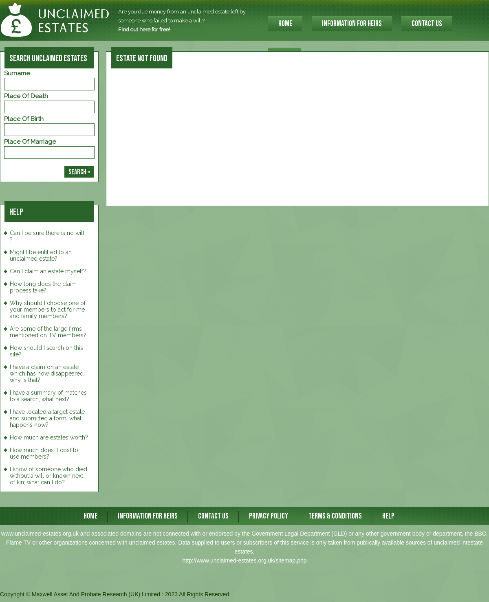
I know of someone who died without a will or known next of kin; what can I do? (48, 476)
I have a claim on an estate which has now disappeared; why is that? (47, 373)
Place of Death (26, 96)
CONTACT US (427, 24)
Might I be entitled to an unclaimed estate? (41, 255)
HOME (285, 24)
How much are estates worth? (49, 437)
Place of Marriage (30, 141)
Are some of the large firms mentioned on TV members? (48, 331)
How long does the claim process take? (43, 287)
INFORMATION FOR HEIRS (352, 24)
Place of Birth (24, 119)
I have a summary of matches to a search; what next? (48, 395)
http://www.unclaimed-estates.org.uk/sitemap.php (244, 560)
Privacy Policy (268, 516)
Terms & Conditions (335, 516)
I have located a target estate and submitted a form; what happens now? (47, 418)
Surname (17, 73)
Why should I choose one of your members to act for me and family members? (48, 309)
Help (388, 516)
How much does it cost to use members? (44, 453)
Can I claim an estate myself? (48, 271)
